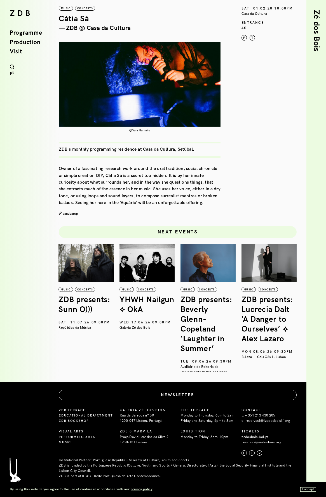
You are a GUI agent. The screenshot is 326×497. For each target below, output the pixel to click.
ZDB (21, 14)
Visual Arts (72, 447)
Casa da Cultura (254, 14)
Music (65, 457)
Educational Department (73, 428)
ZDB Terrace (73, 420)
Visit (16, 52)
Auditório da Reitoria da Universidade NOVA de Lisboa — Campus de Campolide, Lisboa (205, 372)
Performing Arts (78, 452)
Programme (26, 33)
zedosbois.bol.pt (254, 447)
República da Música (75, 328)
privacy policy (141, 489)
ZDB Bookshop (75, 436)
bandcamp (71, 214)
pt (12, 72)
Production (25, 43)
